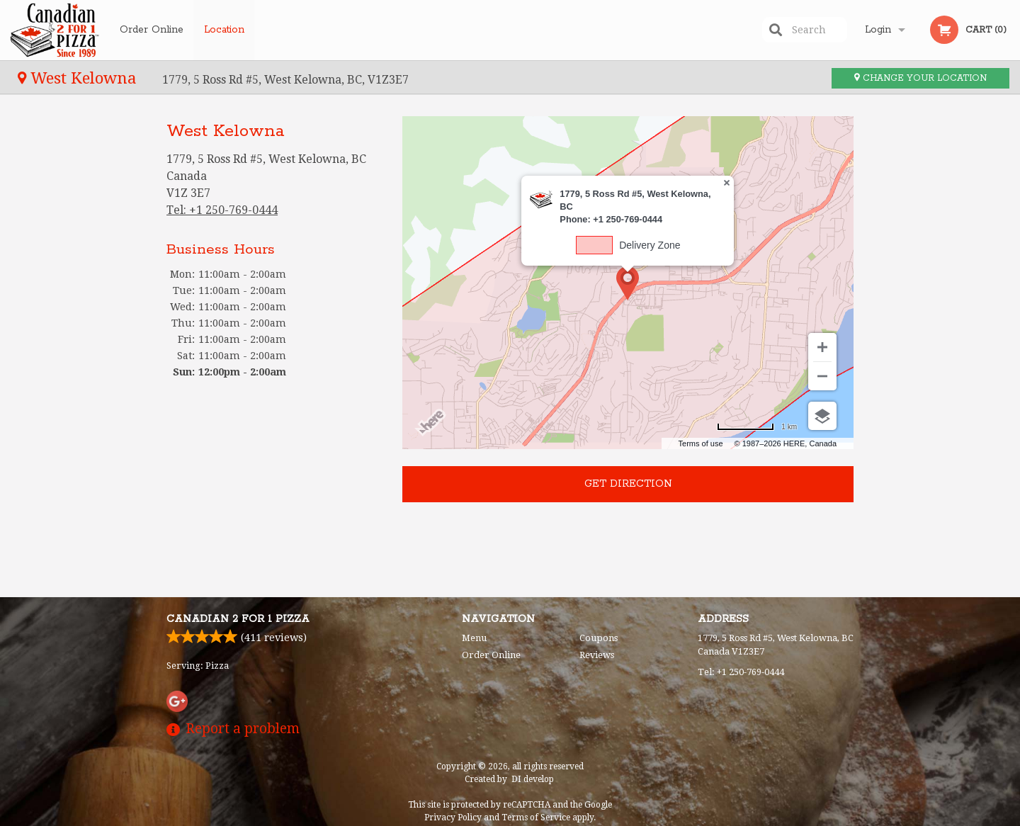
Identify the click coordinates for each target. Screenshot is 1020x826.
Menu (474, 638)
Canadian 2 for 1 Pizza (238, 619)
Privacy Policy (453, 817)
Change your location (920, 78)
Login (878, 29)
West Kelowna (79, 78)
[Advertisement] (273, 484)
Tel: (222, 210)
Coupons (598, 638)
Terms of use (701, 443)
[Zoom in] (822, 347)
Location (224, 29)
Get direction (628, 483)
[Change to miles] (757, 427)
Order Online (151, 29)
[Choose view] (822, 416)
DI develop (532, 779)
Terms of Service (536, 817)
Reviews (596, 655)
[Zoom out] (822, 376)
